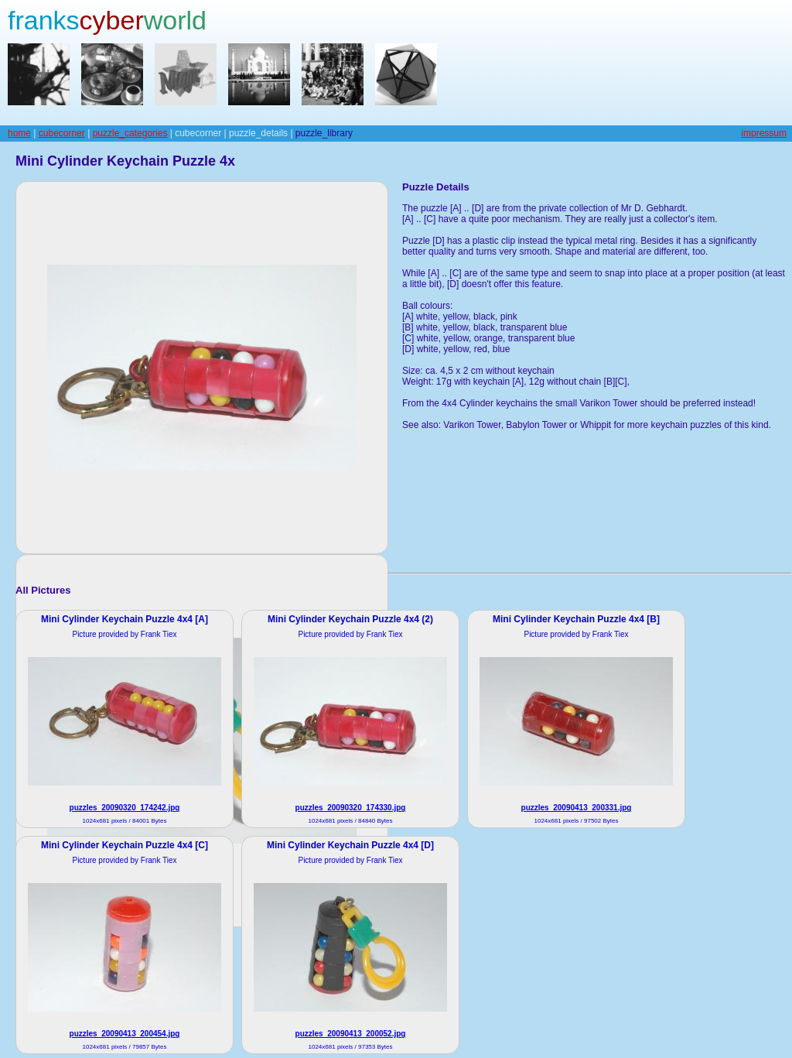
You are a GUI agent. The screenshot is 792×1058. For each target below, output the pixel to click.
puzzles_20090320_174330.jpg (350, 807)
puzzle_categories (130, 133)
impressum (764, 133)
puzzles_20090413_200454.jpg (125, 1033)
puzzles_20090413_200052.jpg (350, 1033)
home (19, 133)
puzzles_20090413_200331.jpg (576, 807)
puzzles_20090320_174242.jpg (125, 807)
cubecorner (62, 133)
